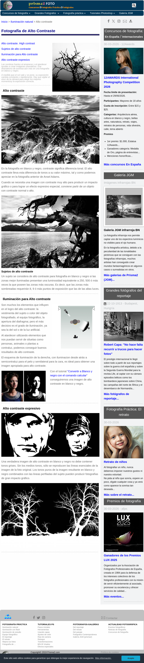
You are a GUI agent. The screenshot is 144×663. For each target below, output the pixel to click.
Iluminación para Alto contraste (19, 54)
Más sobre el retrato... (119, 494)
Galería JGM (126, 13)
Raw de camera (44, 637)
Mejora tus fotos (9, 642)
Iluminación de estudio (11, 632)
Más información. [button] (103, 658)
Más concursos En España (122, 164)
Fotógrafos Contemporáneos (85, 634)
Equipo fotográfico (9, 634)
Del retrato (77, 630)
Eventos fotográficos (116, 627)
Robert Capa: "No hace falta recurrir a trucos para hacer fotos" (123, 349)
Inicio (4, 21)
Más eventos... (114, 596)
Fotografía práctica (74, 13)
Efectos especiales (45, 647)
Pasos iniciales (44, 627)
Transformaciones (45, 642)
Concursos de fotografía (16, 13)
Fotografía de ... (9, 644)
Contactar (109, 618)
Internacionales (132, 36)
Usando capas (44, 632)
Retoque (41, 639)
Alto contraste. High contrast (18, 43)
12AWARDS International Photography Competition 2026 (122, 82)
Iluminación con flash (11, 630)
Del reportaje (78, 627)
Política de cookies (110, 652)
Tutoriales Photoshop (103, 13)
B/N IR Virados (44, 644)
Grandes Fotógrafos (47, 13)
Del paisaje (77, 632)
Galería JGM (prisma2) (82, 637)
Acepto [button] (131, 658)
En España (112, 36)
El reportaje (7, 637)
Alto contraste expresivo (15, 59)
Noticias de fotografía (117, 630)
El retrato (6, 639)
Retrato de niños (115, 462)
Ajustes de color (44, 634)
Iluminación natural (22, 21)
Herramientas (43, 630)
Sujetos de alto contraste (16, 48)
